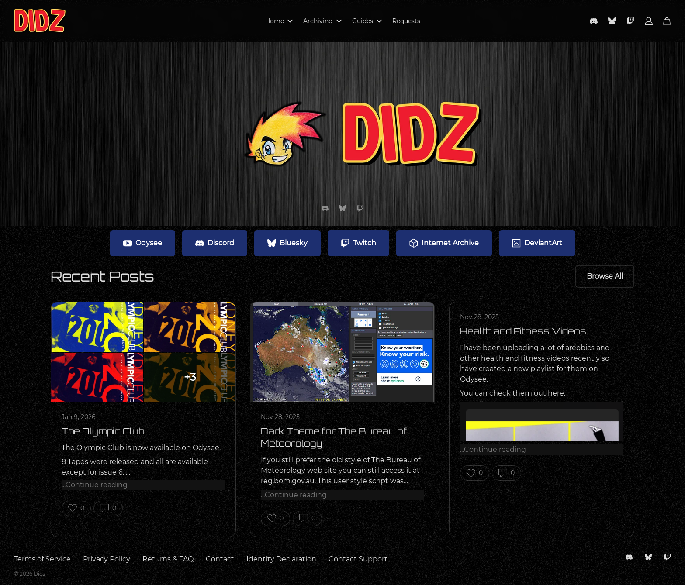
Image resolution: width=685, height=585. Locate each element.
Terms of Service (42, 559)
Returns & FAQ (168, 559)
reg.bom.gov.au (288, 481)
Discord (214, 243)
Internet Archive (444, 243)
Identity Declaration (281, 559)
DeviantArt (537, 243)
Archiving (322, 21)
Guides (367, 21)
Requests (406, 21)
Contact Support (358, 559)
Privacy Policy (106, 559)
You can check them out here (512, 393)
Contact (220, 559)
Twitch (358, 243)
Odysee (142, 243)
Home (279, 21)
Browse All (605, 276)
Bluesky (287, 243)
